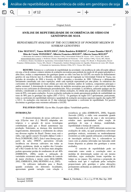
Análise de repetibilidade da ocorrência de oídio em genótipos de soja (65, 4)
